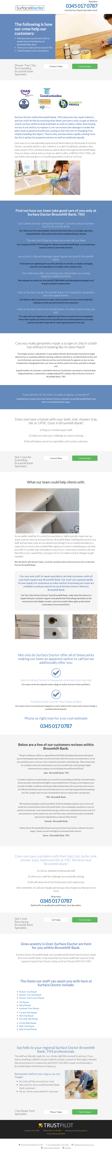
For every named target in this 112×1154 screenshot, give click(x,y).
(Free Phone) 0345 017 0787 (31, 1145)
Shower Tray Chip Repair (30, 995)
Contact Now (56, 458)
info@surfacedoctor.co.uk (82, 1145)
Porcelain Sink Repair (28, 1018)
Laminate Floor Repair (29, 1008)
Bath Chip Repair (26, 1026)
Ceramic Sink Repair (28, 1012)
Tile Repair (24, 1002)
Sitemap (67, 1148)
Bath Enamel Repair (28, 1029)
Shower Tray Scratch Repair (31, 998)
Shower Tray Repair (28, 991)
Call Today (56, 920)
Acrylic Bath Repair (27, 1023)
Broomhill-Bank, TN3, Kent (57, 1145)
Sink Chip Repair (26, 1015)
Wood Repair (25, 1005)
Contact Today (56, 66)
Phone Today (56, 1112)
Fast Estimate (85, 66)
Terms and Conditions (50, 1148)
